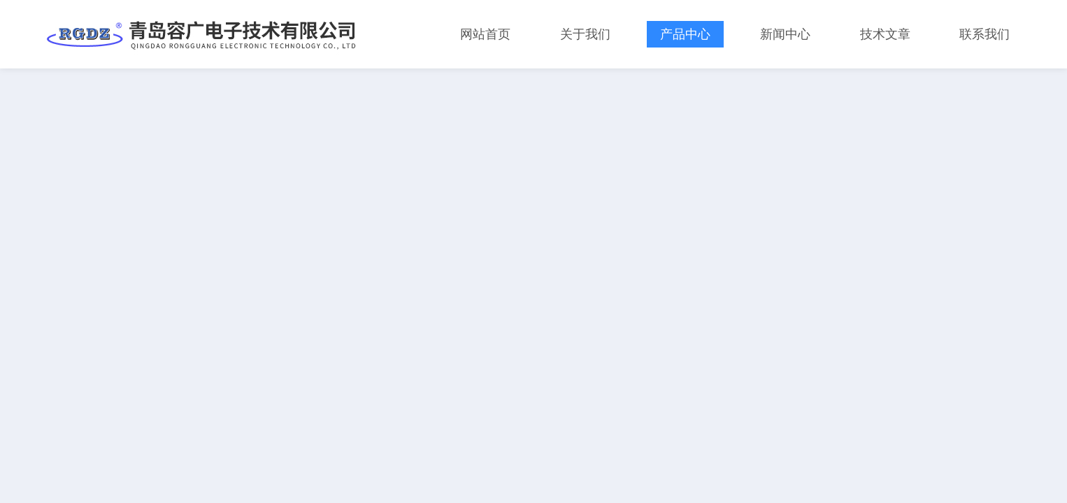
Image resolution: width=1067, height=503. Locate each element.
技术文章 (885, 34)
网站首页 (485, 34)
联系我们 (984, 34)
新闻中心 (785, 34)
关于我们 (585, 34)
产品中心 (685, 34)
